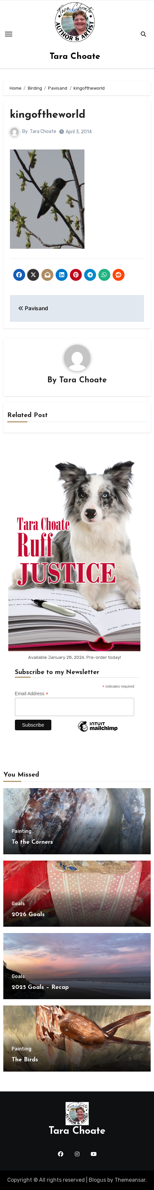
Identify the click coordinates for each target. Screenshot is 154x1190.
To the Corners (32, 842)
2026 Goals (28, 915)
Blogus (97, 1180)
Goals (18, 904)
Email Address (32, 694)
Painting (21, 831)
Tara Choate (75, 56)
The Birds (25, 1060)
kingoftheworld (47, 115)
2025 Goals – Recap (40, 987)
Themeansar (130, 1180)
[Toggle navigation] (8, 34)
